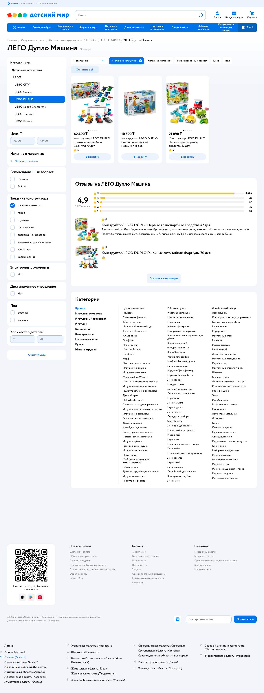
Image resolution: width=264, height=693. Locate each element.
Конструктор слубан (179, 476)
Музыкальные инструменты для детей (185, 337)
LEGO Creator (23, 92)
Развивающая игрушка (135, 445)
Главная (12, 40)
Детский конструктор (179, 389)
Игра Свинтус (220, 400)
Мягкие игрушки (221, 455)
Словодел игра (220, 377)
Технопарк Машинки (134, 331)
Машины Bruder (132, 349)
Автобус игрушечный (135, 427)
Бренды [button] (80, 308)
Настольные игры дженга (226, 358)
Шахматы (217, 372)
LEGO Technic (24, 114)
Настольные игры (222, 335)
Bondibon (128, 354)
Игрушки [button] (81, 324)
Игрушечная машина (134, 372)
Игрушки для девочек (135, 450)
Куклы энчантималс (134, 308)
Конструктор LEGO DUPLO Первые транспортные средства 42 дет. (156, 225)
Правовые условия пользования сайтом (79, 616)
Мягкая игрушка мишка (225, 459)
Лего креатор (175, 457)
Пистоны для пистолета (136, 363)
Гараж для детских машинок (138, 418)
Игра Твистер (219, 363)
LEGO (90, 40)
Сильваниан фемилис (135, 317)
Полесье (128, 312)
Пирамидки (174, 322)
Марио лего (174, 434)
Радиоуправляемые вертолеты (140, 390)
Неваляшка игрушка (178, 312)
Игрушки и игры (31, 40)
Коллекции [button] (82, 329)
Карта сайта (76, 578)
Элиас (215, 395)
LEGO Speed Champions (30, 106)
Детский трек (130, 395)
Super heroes (174, 421)
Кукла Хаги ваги (176, 352)
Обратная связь (78, 573)
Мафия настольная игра (225, 404)
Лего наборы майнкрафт (181, 393)
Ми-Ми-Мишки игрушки (181, 361)
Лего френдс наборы (179, 425)
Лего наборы (174, 379)
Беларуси (54, 620)
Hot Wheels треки (133, 400)
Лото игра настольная (224, 413)
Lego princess (220, 331)
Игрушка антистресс (134, 476)
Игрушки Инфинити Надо (137, 326)
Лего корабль (175, 467)
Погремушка (130, 455)
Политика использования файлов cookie (92, 569)
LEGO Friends (24, 121)
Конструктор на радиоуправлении (231, 317)
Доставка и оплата (80, 551)
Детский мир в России (20, 620)
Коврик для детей (177, 343)
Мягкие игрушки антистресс (228, 468)
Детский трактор (132, 422)
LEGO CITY (22, 84)
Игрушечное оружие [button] (88, 313)
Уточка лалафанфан (178, 356)
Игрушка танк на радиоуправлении (142, 409)
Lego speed (173, 462)
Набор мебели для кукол (226, 450)
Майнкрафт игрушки (178, 326)
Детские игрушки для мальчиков (141, 471)
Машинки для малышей (180, 317)
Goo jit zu (128, 340)
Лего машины (219, 312)
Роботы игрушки (176, 308)
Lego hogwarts (175, 407)
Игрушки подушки (222, 473)
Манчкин (217, 340)
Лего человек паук (177, 366)
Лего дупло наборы (178, 416)
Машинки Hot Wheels (135, 377)
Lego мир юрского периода (183, 444)
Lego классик (219, 326)
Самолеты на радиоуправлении (140, 404)
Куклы (215, 422)
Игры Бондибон (221, 390)
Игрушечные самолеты (136, 413)
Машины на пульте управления (140, 381)
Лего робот (173, 448)
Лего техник (174, 411)
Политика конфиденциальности (88, 565)
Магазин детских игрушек (137, 436)
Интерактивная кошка (224, 478)
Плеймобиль (130, 344)
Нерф (126, 358)
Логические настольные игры (228, 381)
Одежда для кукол (222, 436)
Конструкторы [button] (84, 334)
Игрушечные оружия (134, 367)
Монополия (218, 409)
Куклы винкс (219, 445)
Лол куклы (218, 418)
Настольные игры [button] (86, 339)
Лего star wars (175, 402)
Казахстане (40, 620)
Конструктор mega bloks (226, 322)
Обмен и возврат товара (83, 556)
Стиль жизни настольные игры (229, 386)
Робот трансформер (134, 480)
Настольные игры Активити (227, 367)
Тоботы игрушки (132, 322)
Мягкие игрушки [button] (86, 349)
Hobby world (219, 349)
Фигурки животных (178, 347)
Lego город (173, 398)
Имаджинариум (221, 344)
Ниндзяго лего (175, 384)
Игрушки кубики (132, 441)
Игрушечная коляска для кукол (229, 441)
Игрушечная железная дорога (139, 386)
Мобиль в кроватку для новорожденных (136, 461)
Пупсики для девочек (224, 432)
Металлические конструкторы (184, 453)
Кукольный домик (222, 427)
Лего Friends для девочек (181, 471)
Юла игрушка (130, 467)
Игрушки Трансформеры (181, 370)
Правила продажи (80, 560)
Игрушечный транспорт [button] (90, 319)
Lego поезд (173, 439)
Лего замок (173, 480)
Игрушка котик (220, 464)
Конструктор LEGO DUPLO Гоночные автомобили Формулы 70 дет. (156, 253)
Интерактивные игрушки (181, 331)
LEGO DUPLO (110, 40)
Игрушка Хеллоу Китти (180, 375)
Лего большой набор (224, 308)
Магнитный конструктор (181, 430)
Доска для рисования (224, 354)
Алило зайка (130, 335)
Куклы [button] (79, 344)
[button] (247, 27)
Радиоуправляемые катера (137, 432)
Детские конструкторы (64, 40)
